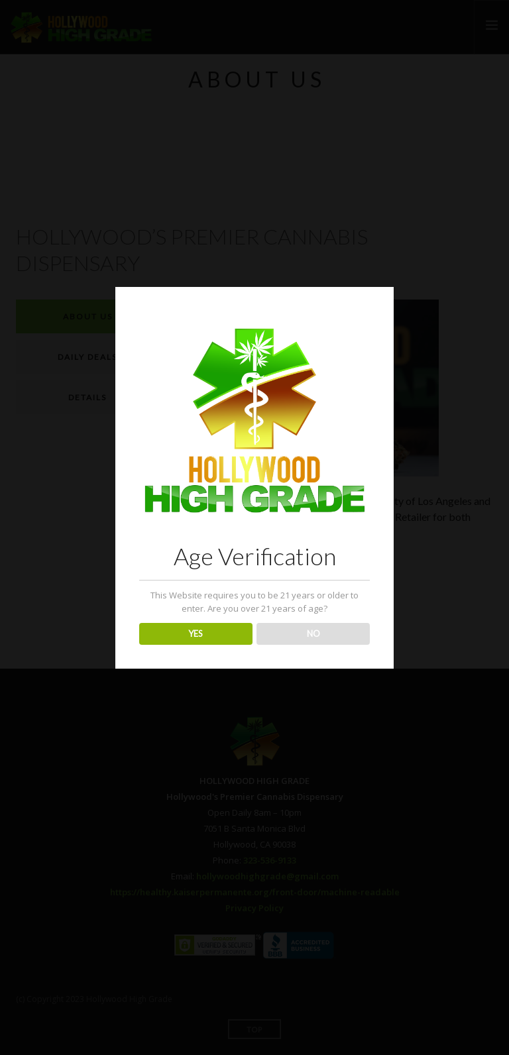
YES (195, 633)
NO (313, 633)
